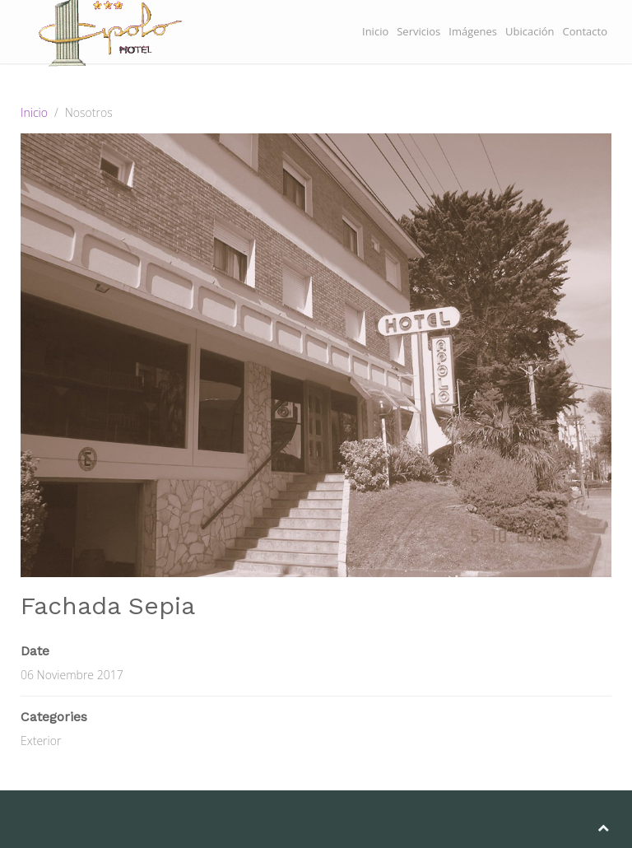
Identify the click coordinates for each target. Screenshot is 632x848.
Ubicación (529, 31)
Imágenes (472, 31)
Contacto (584, 31)
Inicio (375, 31)
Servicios (418, 31)
